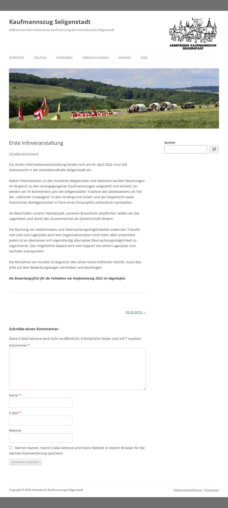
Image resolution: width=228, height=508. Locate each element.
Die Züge (40, 58)
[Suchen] (214, 149)
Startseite (16, 58)
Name (15, 395)
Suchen (169, 142)
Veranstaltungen (95, 58)
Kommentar (19, 345)
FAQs (144, 58)
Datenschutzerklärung (188, 490)
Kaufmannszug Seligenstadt (50, 22)
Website (15, 430)
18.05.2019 (135, 312)
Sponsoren (64, 58)
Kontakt (125, 58)
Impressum (212, 490)
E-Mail (15, 413)
